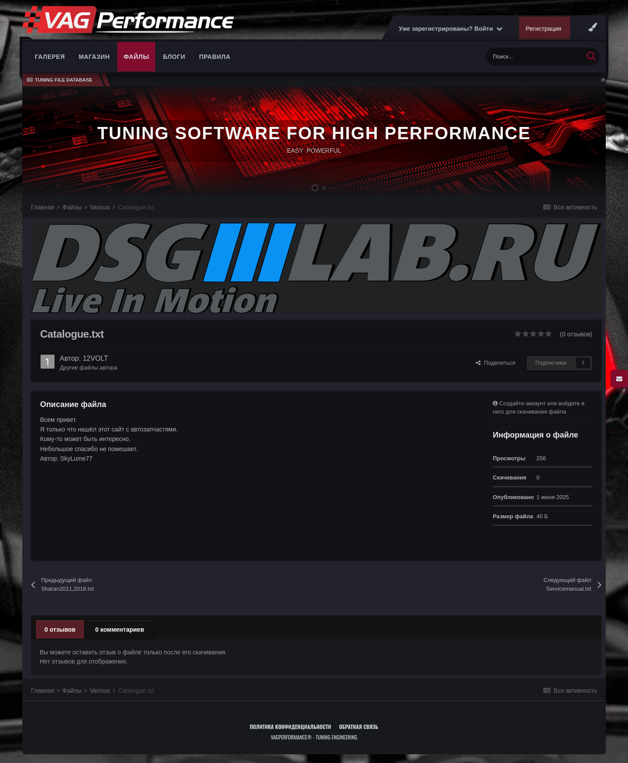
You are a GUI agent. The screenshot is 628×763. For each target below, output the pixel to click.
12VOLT (95, 358)
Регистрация (544, 28)
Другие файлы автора (88, 367)
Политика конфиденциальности (290, 726)
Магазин (93, 56)
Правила (214, 56)
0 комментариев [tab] (119, 629)
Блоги (174, 56)
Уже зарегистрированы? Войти (450, 28)
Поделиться (495, 362)
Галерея (50, 56)
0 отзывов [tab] (59, 629)
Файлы (136, 56)
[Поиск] (534, 56)
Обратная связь (359, 726)
